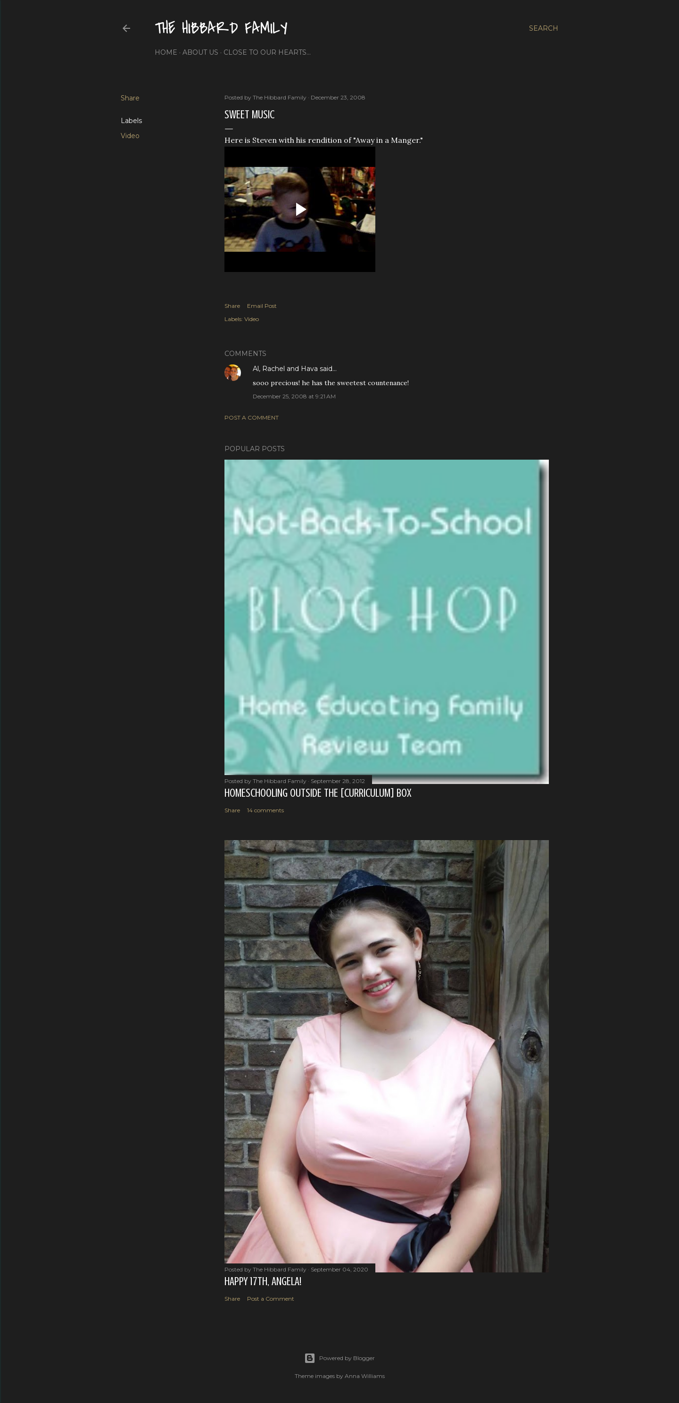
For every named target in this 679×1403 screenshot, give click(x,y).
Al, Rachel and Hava (285, 368)
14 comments (265, 810)
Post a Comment (251, 417)
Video (130, 136)
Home (166, 52)
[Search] (543, 28)
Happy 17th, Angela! (262, 1281)
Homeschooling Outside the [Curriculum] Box (317, 793)
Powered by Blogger (339, 1358)
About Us (200, 52)
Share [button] (130, 98)
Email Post (262, 305)
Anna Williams (365, 1375)
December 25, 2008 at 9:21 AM (294, 396)
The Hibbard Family (221, 28)
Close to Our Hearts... (267, 52)
